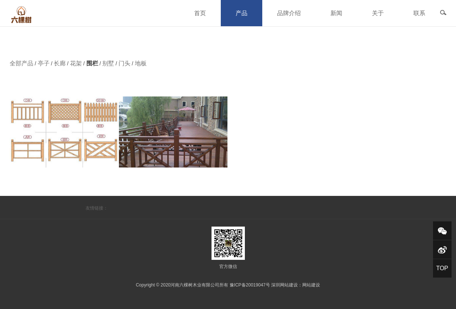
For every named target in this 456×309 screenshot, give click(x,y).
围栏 (92, 65)
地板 (141, 65)
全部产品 (21, 65)
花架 (76, 65)
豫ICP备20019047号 (250, 285)
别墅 (108, 65)
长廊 (60, 65)
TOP (442, 268)
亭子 (44, 65)
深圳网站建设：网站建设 (295, 285)
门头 (124, 65)
